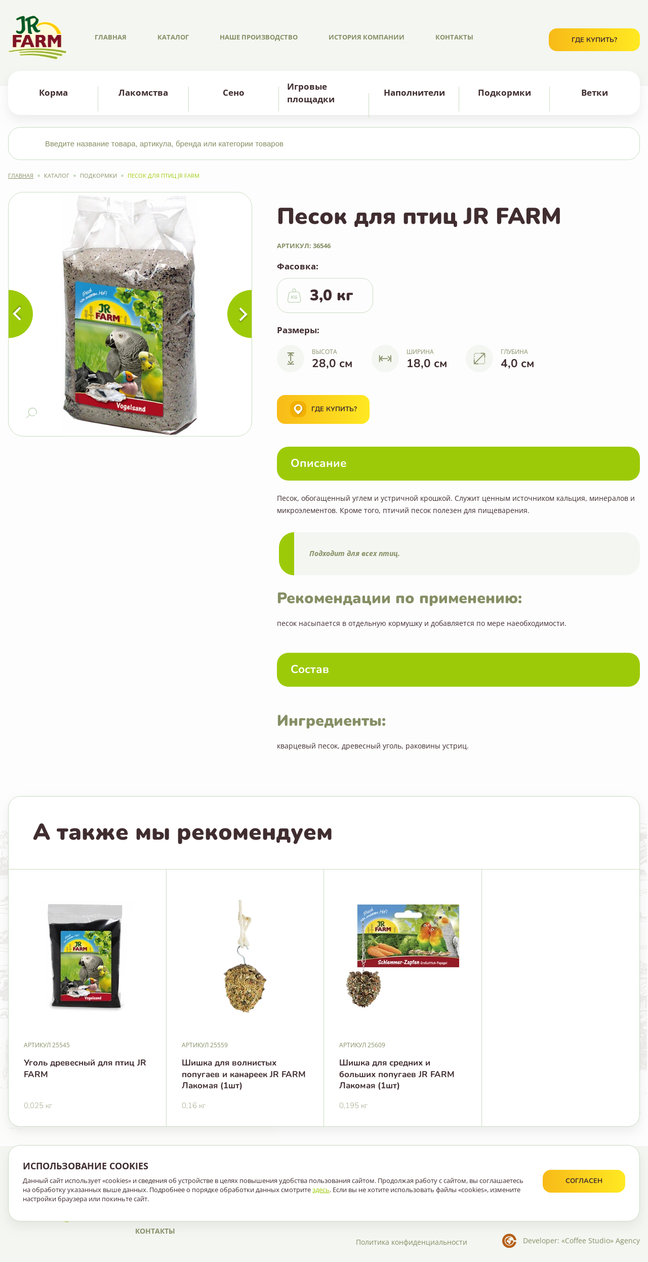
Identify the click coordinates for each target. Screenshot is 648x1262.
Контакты (454, 37)
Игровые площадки (311, 92)
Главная (111, 37)
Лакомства (143, 92)
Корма (53, 92)
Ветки (594, 92)
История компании (366, 37)
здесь (321, 1189)
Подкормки (504, 92)
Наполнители (414, 92)
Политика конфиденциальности (411, 1242)
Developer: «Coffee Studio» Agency (581, 1240)
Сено (234, 92)
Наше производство (259, 37)
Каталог (173, 37)
